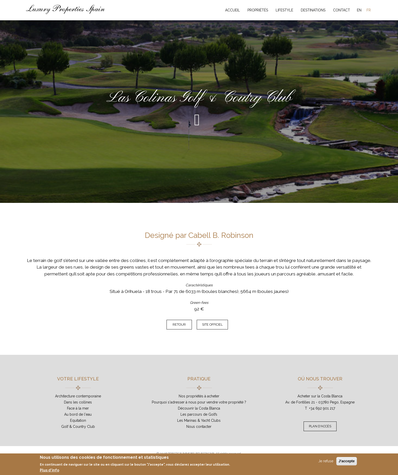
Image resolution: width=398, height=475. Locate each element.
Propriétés (257, 10)
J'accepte (347, 461)
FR (369, 10)
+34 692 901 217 (322, 408)
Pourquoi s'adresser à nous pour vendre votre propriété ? (199, 402)
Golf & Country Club (78, 427)
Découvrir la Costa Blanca (199, 408)
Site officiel (212, 324)
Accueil (232, 10)
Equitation (78, 420)
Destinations (313, 10)
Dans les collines (78, 402)
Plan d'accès (320, 426)
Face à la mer (78, 408)
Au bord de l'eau (78, 414)
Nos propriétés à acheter (199, 396)
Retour (179, 324)
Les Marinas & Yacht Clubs (199, 420)
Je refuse (325, 461)
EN (359, 10)
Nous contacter (198, 427)
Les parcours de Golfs (198, 414)
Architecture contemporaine (78, 396)
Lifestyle (284, 10)
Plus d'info (49, 470)
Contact (341, 10)
